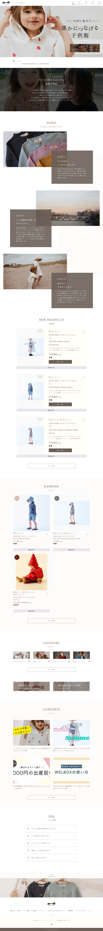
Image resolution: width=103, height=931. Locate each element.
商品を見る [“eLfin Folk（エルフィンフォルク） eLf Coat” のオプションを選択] (31, 611)
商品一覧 (12, 910)
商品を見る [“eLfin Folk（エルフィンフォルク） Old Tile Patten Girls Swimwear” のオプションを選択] (51, 367)
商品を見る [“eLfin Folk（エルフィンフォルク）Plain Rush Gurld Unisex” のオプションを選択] (51, 410)
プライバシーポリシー (48, 920)
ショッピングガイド (80, 910)
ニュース (90, 910)
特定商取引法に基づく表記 (63, 920)
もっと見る (51, 466)
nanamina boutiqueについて (57, 910)
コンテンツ (51, 915)
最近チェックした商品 (23, 910)
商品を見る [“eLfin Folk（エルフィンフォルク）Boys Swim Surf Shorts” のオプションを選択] (31, 550)
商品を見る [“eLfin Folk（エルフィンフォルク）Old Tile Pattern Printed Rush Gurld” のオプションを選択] (51, 456)
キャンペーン (42, 910)
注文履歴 (33, 910)
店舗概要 (70, 910)
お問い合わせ (37, 920)
